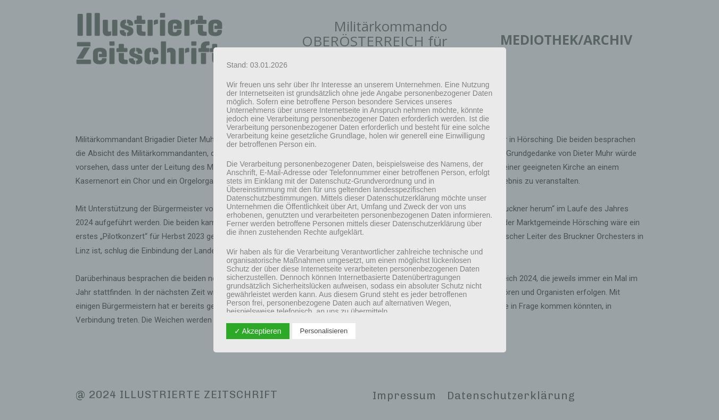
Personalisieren (324, 331)
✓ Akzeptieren (258, 331)
